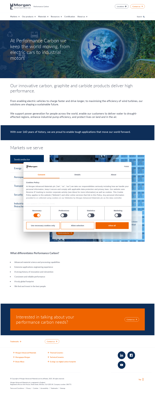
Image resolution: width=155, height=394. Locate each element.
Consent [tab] (41, 175)
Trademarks (54, 388)
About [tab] (113, 175)
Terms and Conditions (17, 388)
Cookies (35, 388)
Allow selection (77, 226)
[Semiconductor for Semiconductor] (65, 233)
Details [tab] (77, 175)
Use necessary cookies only (43, 226)
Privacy (28, 388)
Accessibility (44, 388)
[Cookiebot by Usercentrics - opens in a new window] (118, 166)
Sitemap (62, 388)
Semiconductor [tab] (22, 159)
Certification (69, 16)
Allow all (112, 226)
